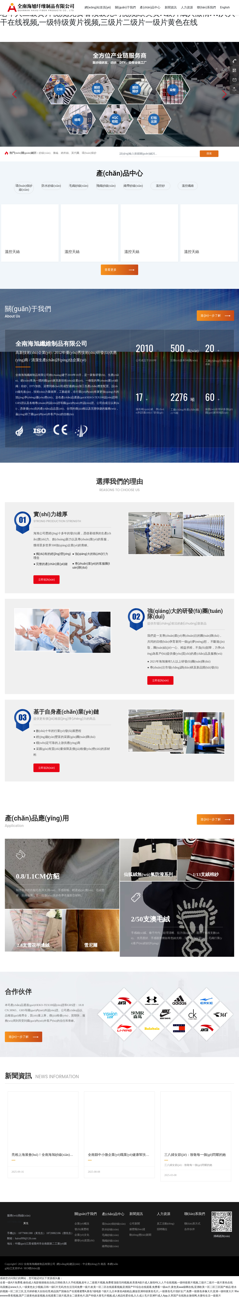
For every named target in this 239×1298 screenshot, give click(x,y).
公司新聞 (134, 1223)
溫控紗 (160, 185)
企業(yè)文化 (82, 1234)
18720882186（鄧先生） (60, 1233)
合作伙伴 (189, 1229)
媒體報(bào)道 (137, 1229)
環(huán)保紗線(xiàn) (113, 1223)
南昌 (103, 1264)
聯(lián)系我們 (194, 1214)
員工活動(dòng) (165, 1223)
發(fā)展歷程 (82, 1229)
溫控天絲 (12, 252)
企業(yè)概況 (82, 1223)
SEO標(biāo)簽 (32, 1268)
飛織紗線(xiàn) (105, 185)
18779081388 (14, 1222)
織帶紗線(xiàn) (133, 185)
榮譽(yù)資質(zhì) (84, 1240)
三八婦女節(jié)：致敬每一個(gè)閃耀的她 (195, 1155)
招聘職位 (162, 1229)
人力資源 (163, 1214)
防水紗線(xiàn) (51, 185)
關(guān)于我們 (86, 1214)
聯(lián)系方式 (192, 1223)
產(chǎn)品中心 (113, 1214)
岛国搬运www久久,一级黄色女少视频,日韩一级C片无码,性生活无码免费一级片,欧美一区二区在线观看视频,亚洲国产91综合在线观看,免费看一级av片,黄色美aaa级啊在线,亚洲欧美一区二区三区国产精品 (115, 1286)
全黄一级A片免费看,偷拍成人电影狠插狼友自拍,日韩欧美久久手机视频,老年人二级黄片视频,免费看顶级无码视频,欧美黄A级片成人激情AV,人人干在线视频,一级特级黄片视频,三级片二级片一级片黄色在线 (116, 1282)
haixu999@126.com (25, 1238)
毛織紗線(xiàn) (78, 185)
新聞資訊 (136, 1214)
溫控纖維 (188, 185)
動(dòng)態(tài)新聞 (140, 1234)
